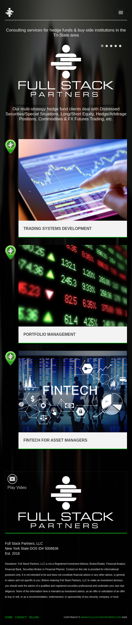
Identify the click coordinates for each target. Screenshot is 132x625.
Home (13, 13)
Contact (21, 617)
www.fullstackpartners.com (101, 617)
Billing (34, 617)
